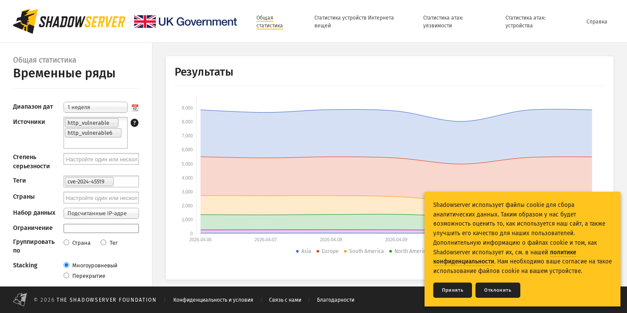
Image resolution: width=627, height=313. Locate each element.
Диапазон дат (33, 106)
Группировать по (33, 246)
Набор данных (34, 212)
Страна (77, 243)
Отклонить (497, 290)
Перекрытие (84, 276)
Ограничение (33, 228)
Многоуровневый (91, 265)
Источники (29, 122)
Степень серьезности (31, 161)
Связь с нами (285, 300)
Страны (24, 196)
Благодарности (335, 300)
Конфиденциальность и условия (213, 300)
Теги (19, 180)
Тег (109, 243)
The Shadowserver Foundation (107, 300)
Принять (452, 290)
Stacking (25, 265)
